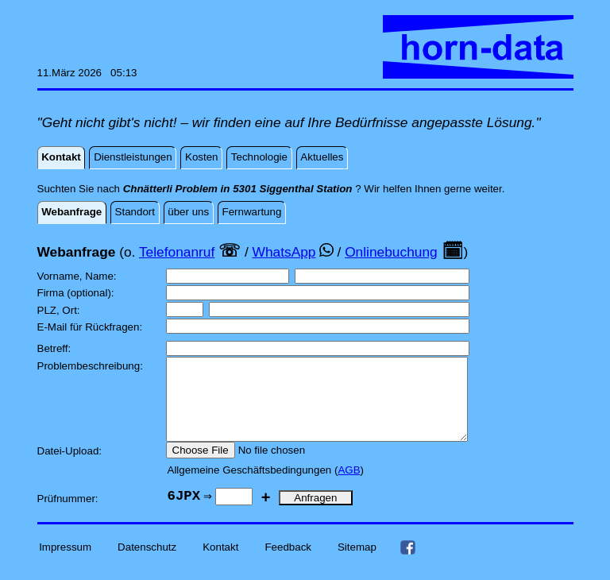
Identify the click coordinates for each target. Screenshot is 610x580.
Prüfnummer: (69, 515)
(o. (127, 252)
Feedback (287, 564)
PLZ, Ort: (60, 310)
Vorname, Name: (78, 276)
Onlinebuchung (391, 252)
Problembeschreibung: (91, 366)
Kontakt (220, 564)
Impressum (65, 564)
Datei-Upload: (71, 468)
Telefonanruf (176, 252)
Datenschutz (147, 564)
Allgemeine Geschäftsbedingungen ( (253, 487)
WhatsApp (284, 252)
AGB (349, 487)
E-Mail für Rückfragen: (91, 327)
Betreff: (55, 348)
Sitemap (357, 564)
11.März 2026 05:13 (87, 73)
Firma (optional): (77, 293)
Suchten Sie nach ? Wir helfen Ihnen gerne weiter (269, 189)
